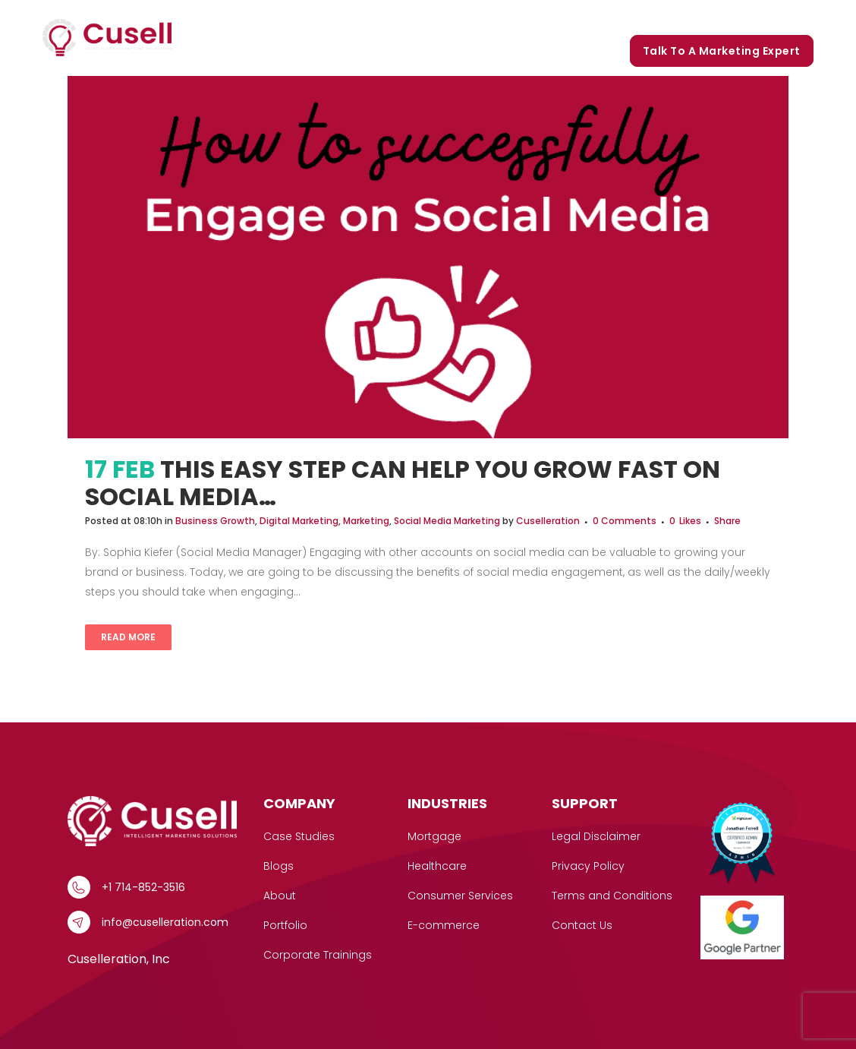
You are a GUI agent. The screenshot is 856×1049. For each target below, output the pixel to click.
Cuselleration (548, 520)
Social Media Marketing (447, 520)
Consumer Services (460, 895)
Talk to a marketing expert (722, 50)
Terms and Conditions (612, 895)
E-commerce (444, 925)
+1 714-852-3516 (143, 887)
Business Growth (215, 520)
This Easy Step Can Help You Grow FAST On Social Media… (402, 482)
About (279, 895)
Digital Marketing (299, 520)
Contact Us (582, 925)
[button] (378, 17)
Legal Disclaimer (596, 836)
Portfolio (598, 16)
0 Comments (624, 520)
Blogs (658, 16)
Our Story (527, 16)
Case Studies (442, 16)
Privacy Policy (588, 866)
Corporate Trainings (748, 16)
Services (354, 17)
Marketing (366, 520)
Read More (128, 636)
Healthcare (437, 866)
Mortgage (434, 836)
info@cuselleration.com (165, 922)
